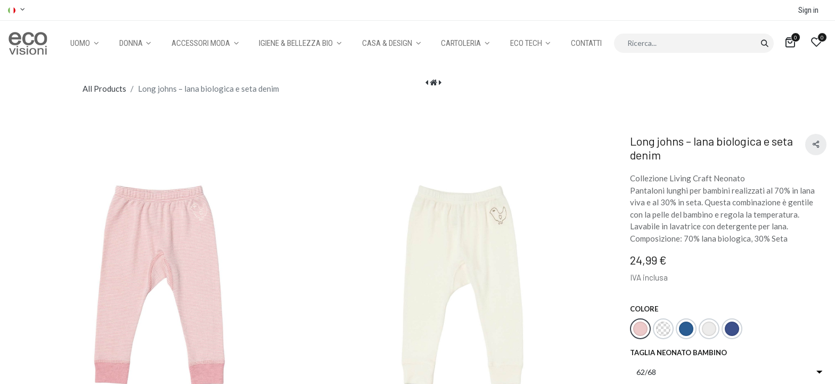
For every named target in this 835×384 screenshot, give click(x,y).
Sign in (808, 10)
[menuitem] (586, 43)
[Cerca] (764, 43)
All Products (104, 88)
